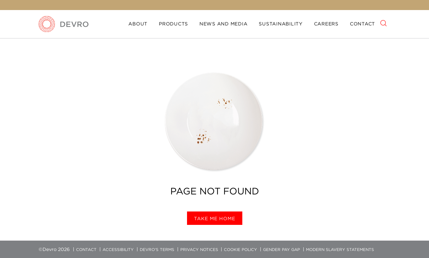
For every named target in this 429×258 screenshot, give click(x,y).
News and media (223, 23)
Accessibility (118, 249)
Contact (362, 23)
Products (173, 23)
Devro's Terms (157, 249)
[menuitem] (137, 24)
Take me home (214, 218)
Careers (326, 23)
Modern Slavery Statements (340, 249)
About (137, 23)
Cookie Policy (240, 249)
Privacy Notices (199, 249)
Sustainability (281, 23)
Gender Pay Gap (281, 249)
